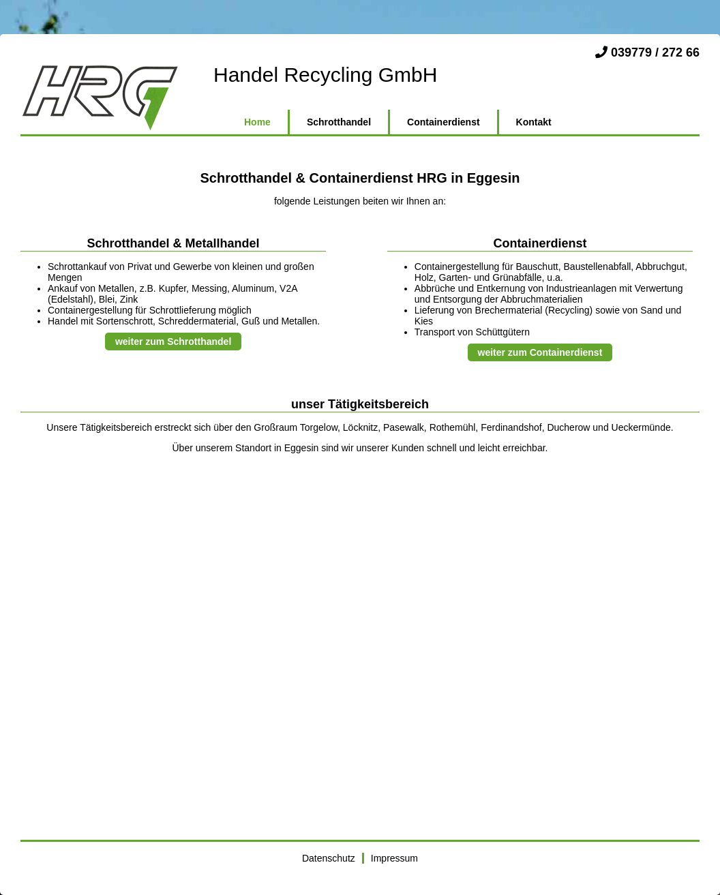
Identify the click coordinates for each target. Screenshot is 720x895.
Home (257, 122)
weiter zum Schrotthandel (173, 341)
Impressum (394, 858)
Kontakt (534, 122)
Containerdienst (443, 122)
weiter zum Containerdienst (540, 352)
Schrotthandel (339, 122)
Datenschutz (328, 858)
